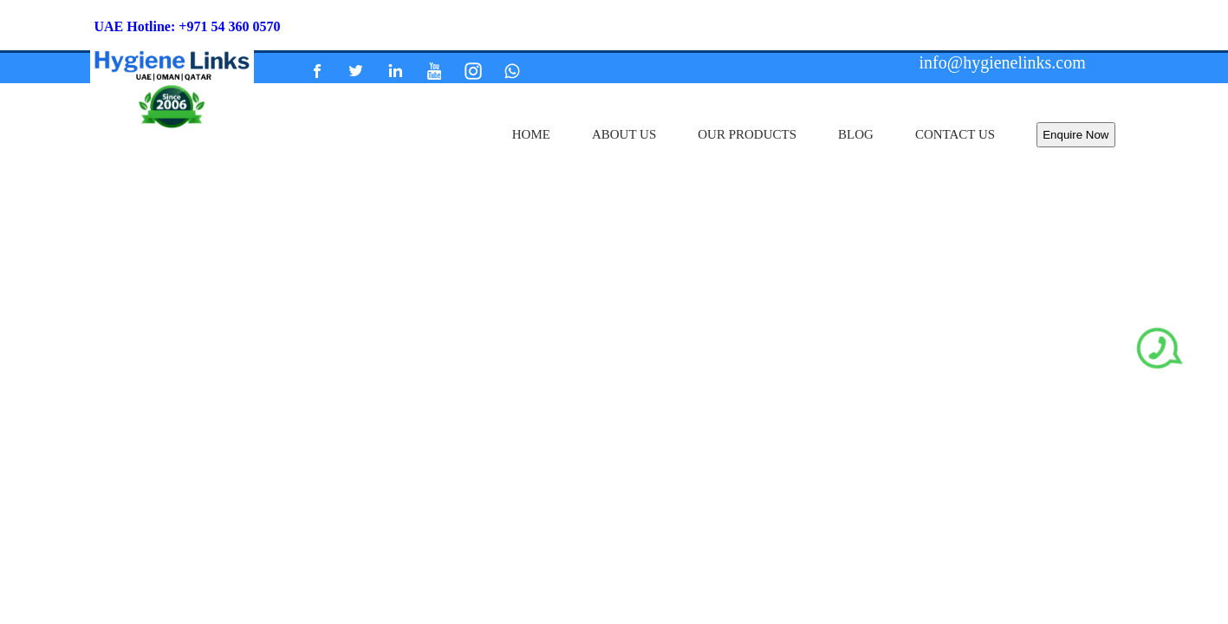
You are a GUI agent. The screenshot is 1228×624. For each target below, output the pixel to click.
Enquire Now (1075, 134)
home (531, 134)
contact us (955, 134)
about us (624, 134)
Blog (856, 134)
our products (747, 134)
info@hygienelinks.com (1002, 62)
